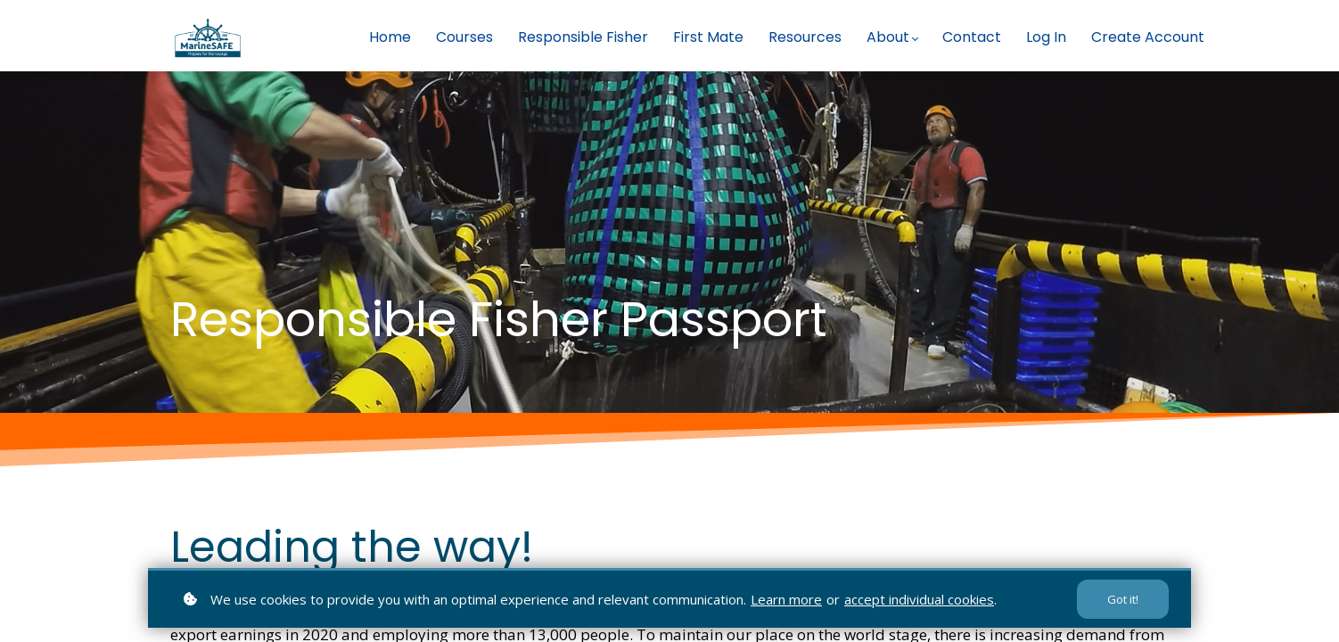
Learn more (786, 599)
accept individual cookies (919, 599)
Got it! (1122, 599)
